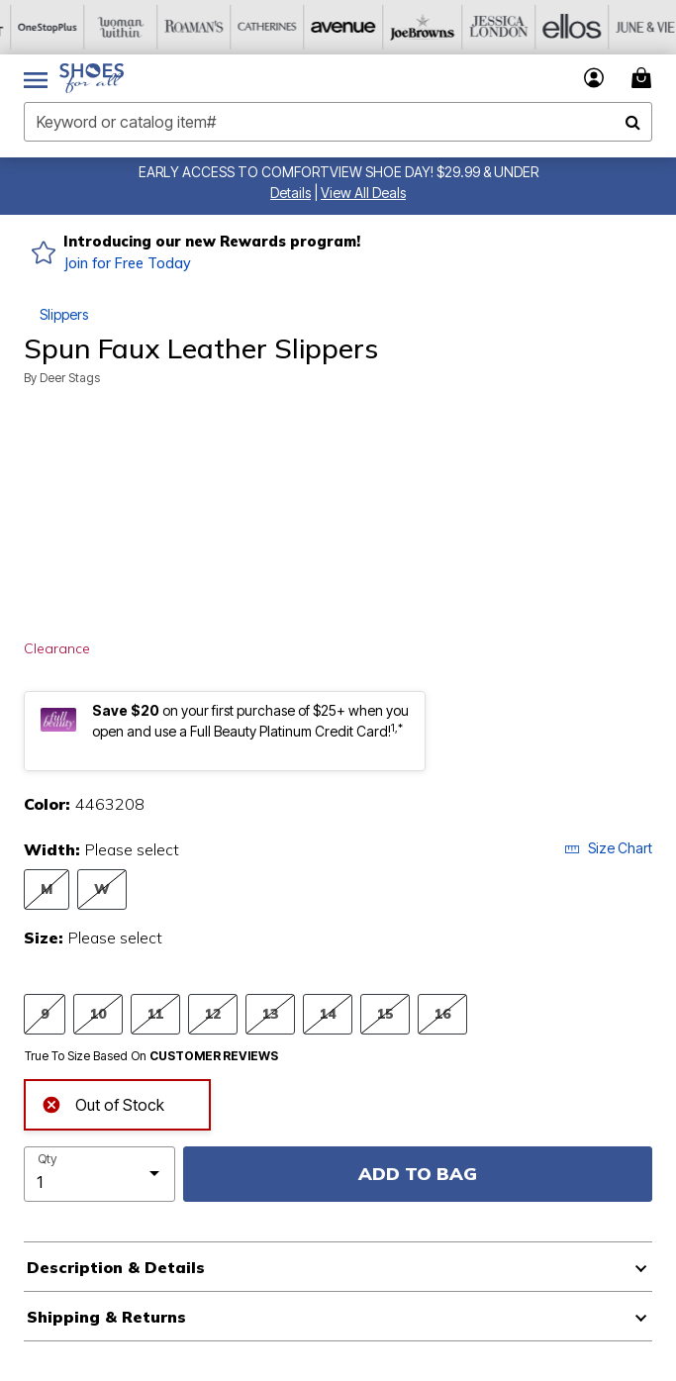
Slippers (64, 314)
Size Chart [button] (608, 847)
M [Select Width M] (46, 888)
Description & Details (116, 1267)
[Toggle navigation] (35, 78)
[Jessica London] (476, 27)
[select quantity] (99, 1174)
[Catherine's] (256, 27)
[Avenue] (329, 27)
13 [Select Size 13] (270, 1013)
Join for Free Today (127, 263)
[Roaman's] (183, 27)
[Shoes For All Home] (91, 78)
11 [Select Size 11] (155, 1013)
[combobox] (338, 122)
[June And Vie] (622, 27)
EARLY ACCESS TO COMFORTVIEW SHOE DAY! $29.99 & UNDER (338, 171)
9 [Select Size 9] (44, 1013)
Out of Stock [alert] (103, 1102)
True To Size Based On (151, 1056)
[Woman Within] (109, 27)
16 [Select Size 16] (442, 1013)
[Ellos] (549, 27)
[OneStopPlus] (36, 27)
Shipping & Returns (106, 1317)
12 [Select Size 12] (213, 1013)
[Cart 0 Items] (644, 77)
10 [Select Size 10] (98, 1013)
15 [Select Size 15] (385, 1013)
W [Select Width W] (102, 888)
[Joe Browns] (402, 27)
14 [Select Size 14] (328, 1013)
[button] (290, 192)
